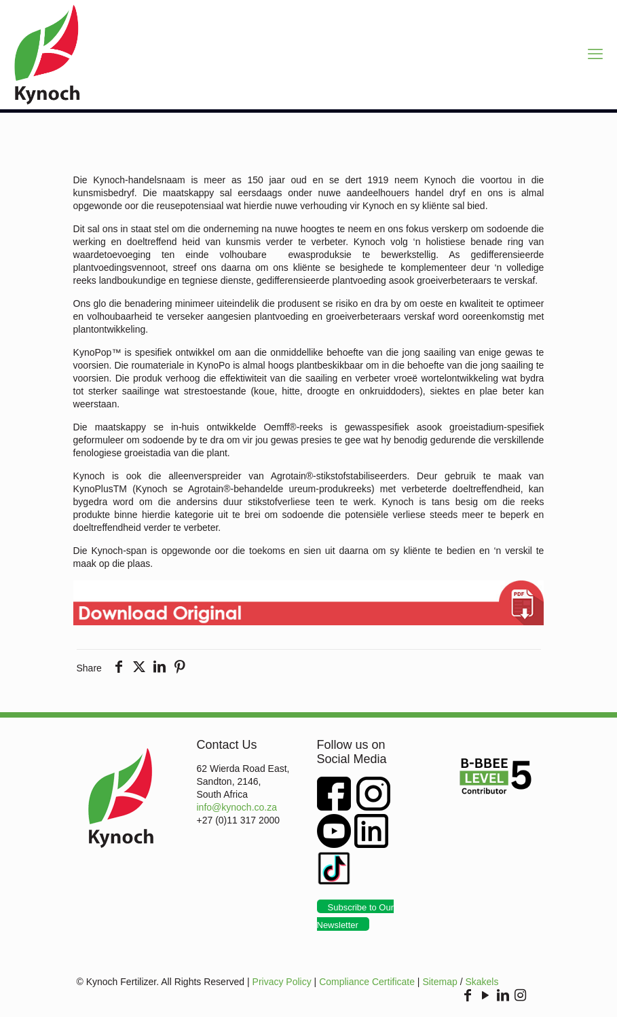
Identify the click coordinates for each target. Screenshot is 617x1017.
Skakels (481, 981)
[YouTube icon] (485, 996)
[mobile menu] (595, 54)
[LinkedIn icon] (503, 996)
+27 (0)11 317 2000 (238, 820)
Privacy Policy (282, 981)
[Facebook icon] (467, 996)
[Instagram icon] (520, 996)
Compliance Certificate (367, 981)
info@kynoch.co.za (237, 807)
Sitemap (439, 981)
